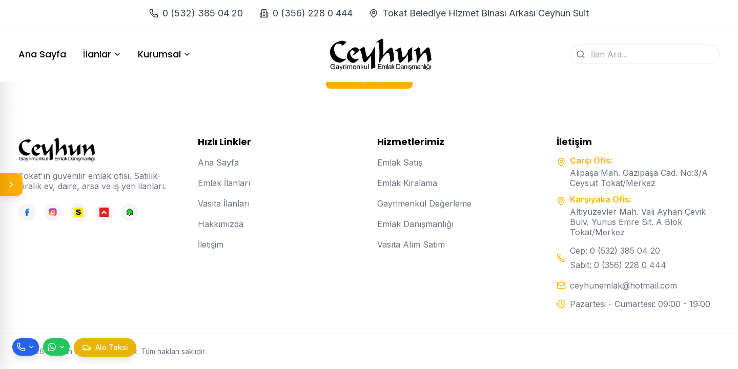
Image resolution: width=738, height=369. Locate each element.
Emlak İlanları (224, 183)
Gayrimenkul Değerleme (424, 203)
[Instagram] (52, 212)
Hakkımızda (220, 224)
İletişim (210, 244)
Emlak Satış (399, 162)
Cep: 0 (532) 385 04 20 (615, 250)
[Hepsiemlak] (104, 212)
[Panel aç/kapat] (11, 184)
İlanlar (102, 54)
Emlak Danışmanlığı (415, 224)
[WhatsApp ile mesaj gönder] (56, 347)
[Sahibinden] (78, 212)
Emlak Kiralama (407, 183)
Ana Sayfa (42, 54)
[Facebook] (27, 212)
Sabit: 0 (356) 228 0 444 (618, 265)
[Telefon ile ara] (25, 347)
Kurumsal (164, 54)
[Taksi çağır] (105, 347)
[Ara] (580, 54)
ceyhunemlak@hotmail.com (623, 285)
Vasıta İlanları (224, 203)
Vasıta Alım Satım (411, 244)
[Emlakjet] (129, 212)
